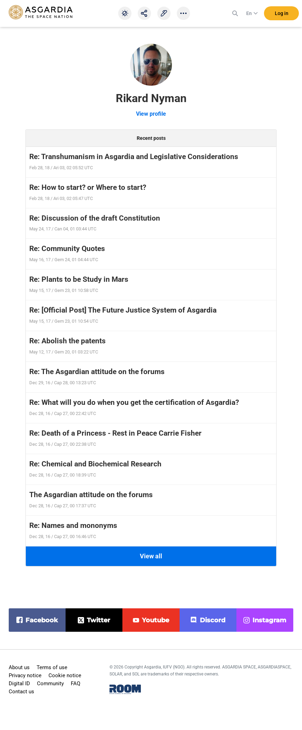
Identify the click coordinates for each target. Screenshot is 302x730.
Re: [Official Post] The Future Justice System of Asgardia (123, 310)
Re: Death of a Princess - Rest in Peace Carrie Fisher (115, 433)
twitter (98, 620)
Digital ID (19, 683)
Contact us (21, 691)
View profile (151, 113)
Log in (281, 13)
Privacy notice (25, 675)
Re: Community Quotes (67, 248)
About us (19, 667)
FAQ (75, 683)
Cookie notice (64, 675)
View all (151, 556)
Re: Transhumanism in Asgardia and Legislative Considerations (133, 156)
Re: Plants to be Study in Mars (78, 279)
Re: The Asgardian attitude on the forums (97, 371)
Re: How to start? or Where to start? (87, 187)
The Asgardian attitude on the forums (91, 495)
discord (212, 620)
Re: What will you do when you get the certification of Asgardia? (134, 402)
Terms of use (52, 667)
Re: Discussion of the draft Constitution (94, 218)
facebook (41, 620)
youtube (155, 620)
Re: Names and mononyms (73, 525)
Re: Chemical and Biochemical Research (95, 464)
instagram (269, 620)
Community (50, 683)
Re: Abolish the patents (67, 341)
